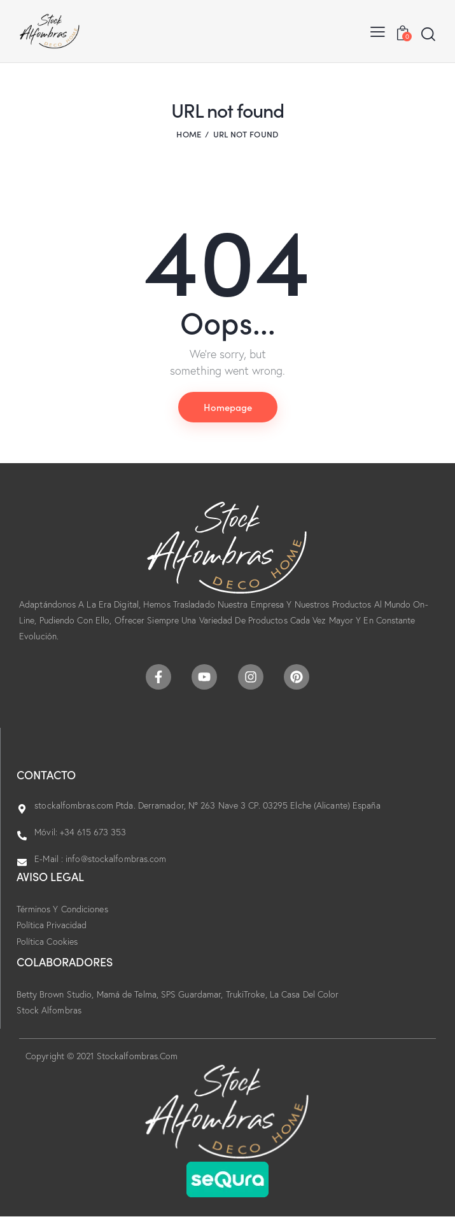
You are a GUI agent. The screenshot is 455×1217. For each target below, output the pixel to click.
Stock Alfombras (49, 1010)
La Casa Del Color (304, 994)
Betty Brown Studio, (57, 994)
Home (188, 134)
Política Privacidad (52, 925)
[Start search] (428, 34)
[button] (377, 31)
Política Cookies (47, 941)
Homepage (228, 407)
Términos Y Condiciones (62, 909)
